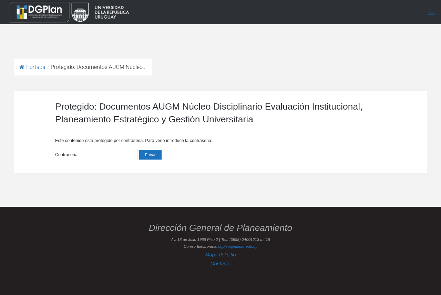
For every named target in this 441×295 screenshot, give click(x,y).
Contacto (220, 263)
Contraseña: (96, 154)
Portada (32, 67)
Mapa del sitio (220, 254)
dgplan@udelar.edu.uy (237, 246)
